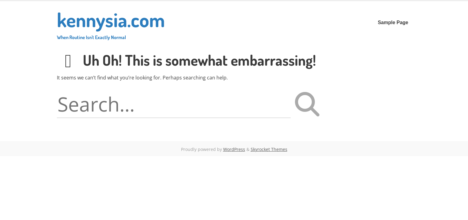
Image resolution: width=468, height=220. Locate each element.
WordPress (234, 149)
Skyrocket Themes (269, 149)
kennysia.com (111, 23)
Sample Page (393, 22)
